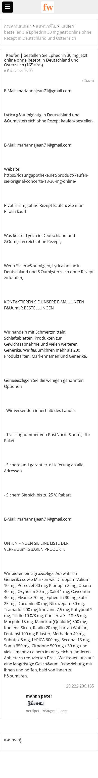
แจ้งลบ (88, 80)
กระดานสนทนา (18, 26)
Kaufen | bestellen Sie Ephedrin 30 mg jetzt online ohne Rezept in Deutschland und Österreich (47, 32)
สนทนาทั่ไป (46, 26)
